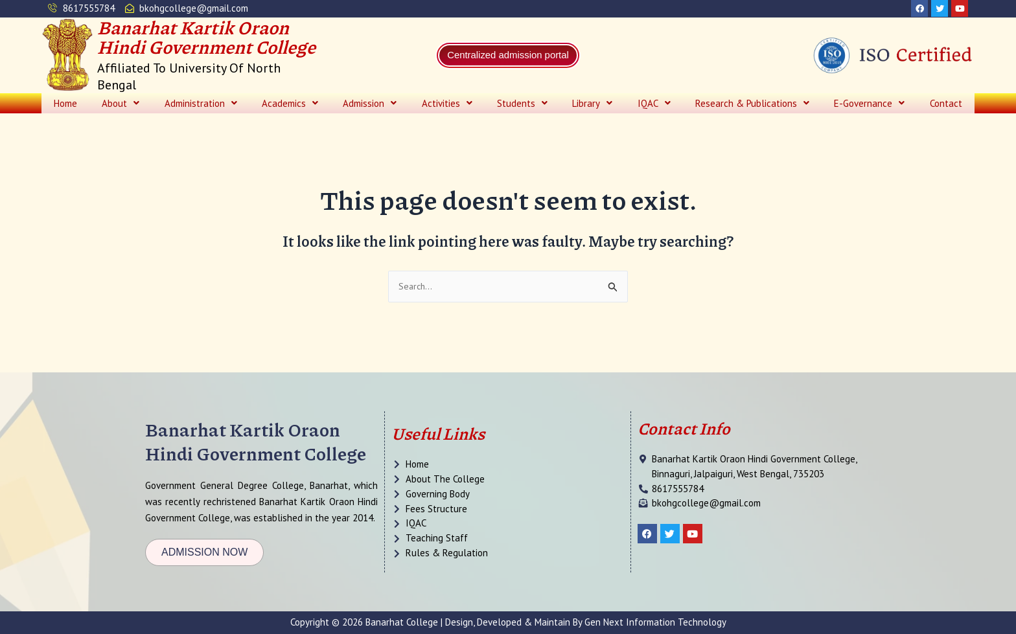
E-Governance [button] (869, 104)
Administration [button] (201, 104)
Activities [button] (447, 104)
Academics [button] (290, 104)
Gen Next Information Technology (655, 622)
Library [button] (592, 104)
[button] (120, 105)
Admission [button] (370, 104)
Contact (946, 104)
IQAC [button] (654, 104)
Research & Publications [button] (752, 104)
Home (65, 104)
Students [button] (522, 104)
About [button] (120, 104)
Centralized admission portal (508, 57)
